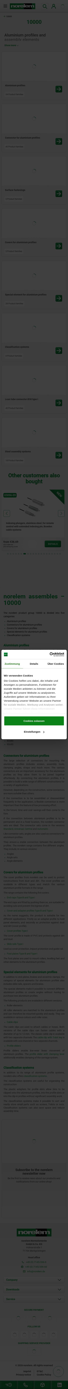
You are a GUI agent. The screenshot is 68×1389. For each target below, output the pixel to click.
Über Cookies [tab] (56, 663)
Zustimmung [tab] (12, 663)
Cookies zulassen (34, 720)
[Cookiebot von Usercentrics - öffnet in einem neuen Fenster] (49, 654)
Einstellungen (34, 731)
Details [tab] (34, 663)
